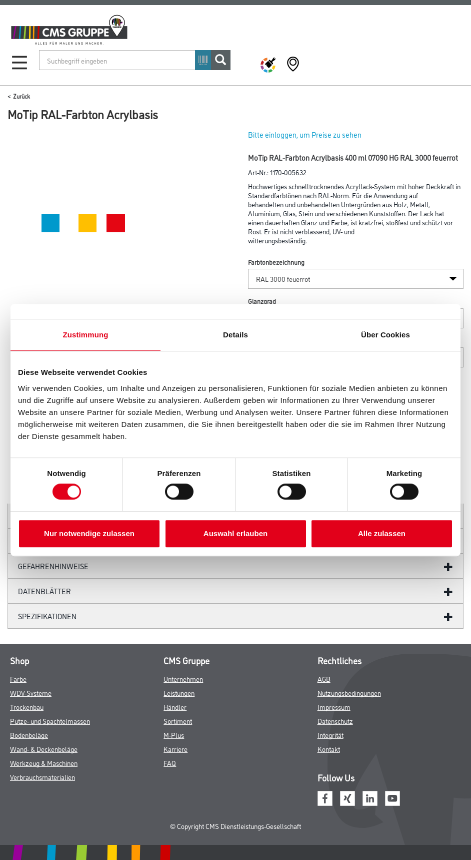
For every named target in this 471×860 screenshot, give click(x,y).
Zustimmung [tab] (85, 334)
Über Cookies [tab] (385, 334)
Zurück (21, 96)
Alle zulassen (382, 533)
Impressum (334, 706)
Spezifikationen (47, 616)
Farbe (18, 678)
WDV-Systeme (31, 692)
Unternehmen (183, 678)
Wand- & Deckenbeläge (44, 748)
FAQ (170, 762)
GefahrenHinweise (53, 566)
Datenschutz (335, 720)
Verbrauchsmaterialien (42, 776)
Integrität (331, 734)
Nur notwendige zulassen (89, 533)
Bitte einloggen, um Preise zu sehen (305, 134)
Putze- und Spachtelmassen (50, 720)
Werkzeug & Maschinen (44, 762)
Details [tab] (235, 334)
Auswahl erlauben (236, 533)
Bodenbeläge (29, 734)
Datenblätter (44, 591)
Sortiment (178, 720)
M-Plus (174, 734)
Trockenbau (27, 706)
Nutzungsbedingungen (349, 692)
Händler (175, 706)
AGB (324, 678)
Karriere (176, 748)
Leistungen (179, 692)
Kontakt (329, 748)
